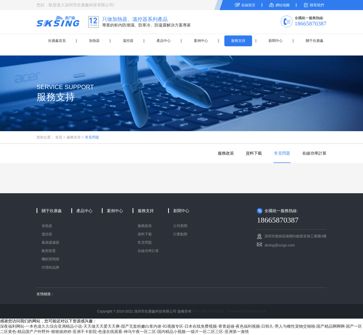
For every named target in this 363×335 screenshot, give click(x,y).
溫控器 (128, 41)
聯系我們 (317, 5)
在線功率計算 (314, 153)
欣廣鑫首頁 (57, 41)
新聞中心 (275, 41)
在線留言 (248, 5)
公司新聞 (180, 226)
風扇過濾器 (50, 243)
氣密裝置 (49, 251)
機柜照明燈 (50, 260)
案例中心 (201, 41)
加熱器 (94, 41)
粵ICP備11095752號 (208, 312)
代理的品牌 (50, 268)
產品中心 (164, 41)
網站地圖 (283, 5)
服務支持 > (75, 137)
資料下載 (253, 153)
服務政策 (224, 153)
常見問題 (92, 137)
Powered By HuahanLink (246, 312)
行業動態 (180, 235)
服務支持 (238, 41)
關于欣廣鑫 (314, 41)
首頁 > (60, 137)
